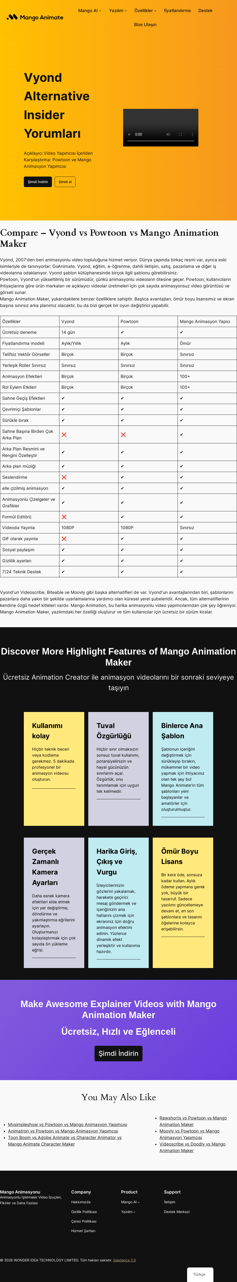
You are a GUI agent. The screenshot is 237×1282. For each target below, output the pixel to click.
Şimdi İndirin (38, 182)
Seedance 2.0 (124, 1260)
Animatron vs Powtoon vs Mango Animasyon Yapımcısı (63, 1131)
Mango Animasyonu (20, 1191)
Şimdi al (65, 182)
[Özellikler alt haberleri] (155, 10)
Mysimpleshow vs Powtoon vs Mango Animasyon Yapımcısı (67, 1124)
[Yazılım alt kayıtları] (125, 10)
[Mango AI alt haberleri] (100, 10)
